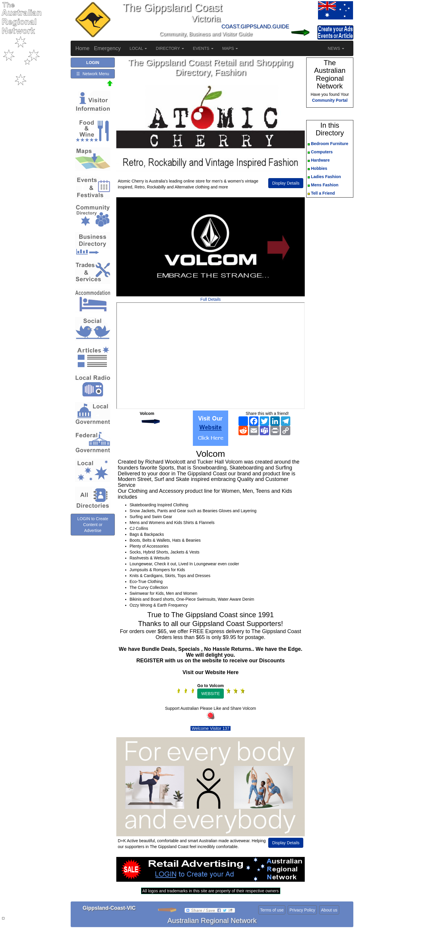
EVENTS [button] (203, 48)
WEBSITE (210, 693)
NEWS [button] (336, 48)
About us (329, 910)
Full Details (210, 299)
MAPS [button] (230, 48)
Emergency (107, 48)
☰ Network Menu (92, 73)
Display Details (285, 183)
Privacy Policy (302, 910)
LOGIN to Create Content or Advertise (92, 524)
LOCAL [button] (138, 48)
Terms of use (272, 910)
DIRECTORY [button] (170, 48)
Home (82, 48)
